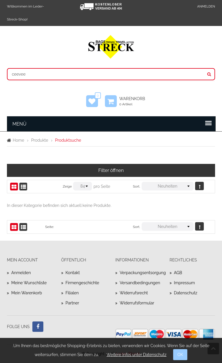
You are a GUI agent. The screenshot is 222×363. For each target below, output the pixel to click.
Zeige (67, 186)
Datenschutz (185, 293)
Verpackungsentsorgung (140, 272)
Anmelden (206, 6)
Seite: (49, 227)
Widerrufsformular (137, 303)
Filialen (72, 293)
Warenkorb (135, 101)
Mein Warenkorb (26, 293)
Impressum (184, 282)
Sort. (136, 186)
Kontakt (73, 272)
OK (180, 354)
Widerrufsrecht (134, 293)
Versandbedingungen (140, 282)
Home (18, 140)
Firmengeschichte (82, 282)
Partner (72, 303)
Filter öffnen (111, 170)
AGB (178, 272)
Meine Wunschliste (29, 282)
